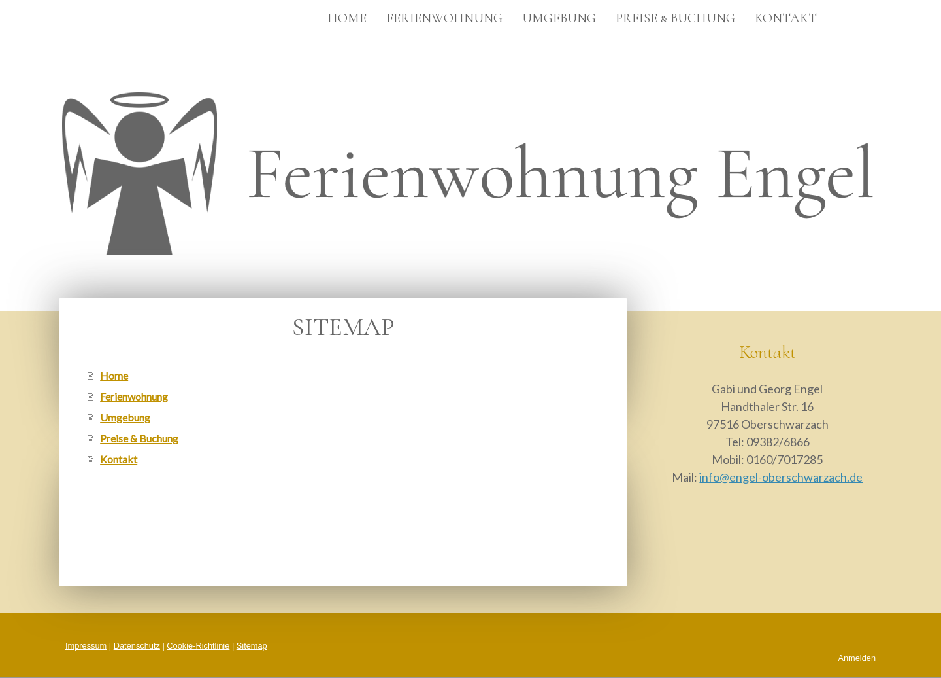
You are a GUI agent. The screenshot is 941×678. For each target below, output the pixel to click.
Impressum (86, 646)
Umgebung (559, 18)
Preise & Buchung (675, 18)
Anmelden (857, 658)
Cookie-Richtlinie (198, 646)
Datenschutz (137, 646)
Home (347, 18)
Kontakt (786, 18)
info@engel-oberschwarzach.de (781, 477)
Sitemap (252, 646)
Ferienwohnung (444, 18)
